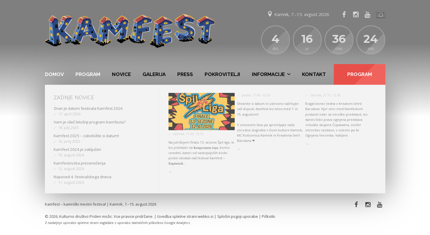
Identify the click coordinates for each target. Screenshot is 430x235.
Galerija (154, 74)
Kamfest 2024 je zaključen (77, 149)
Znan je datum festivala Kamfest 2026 (88, 108)
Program (88, 74)
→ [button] (170, 172)
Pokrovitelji (222, 74)
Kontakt (314, 74)
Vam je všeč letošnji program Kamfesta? (90, 122)
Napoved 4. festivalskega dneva (82, 176)
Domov (54, 74)
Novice (121, 74)
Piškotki (268, 216)
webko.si (205, 216)
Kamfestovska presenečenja (80, 163)
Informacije (268, 74)
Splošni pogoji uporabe (237, 216)
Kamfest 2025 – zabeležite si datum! (86, 135)
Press (185, 74)
